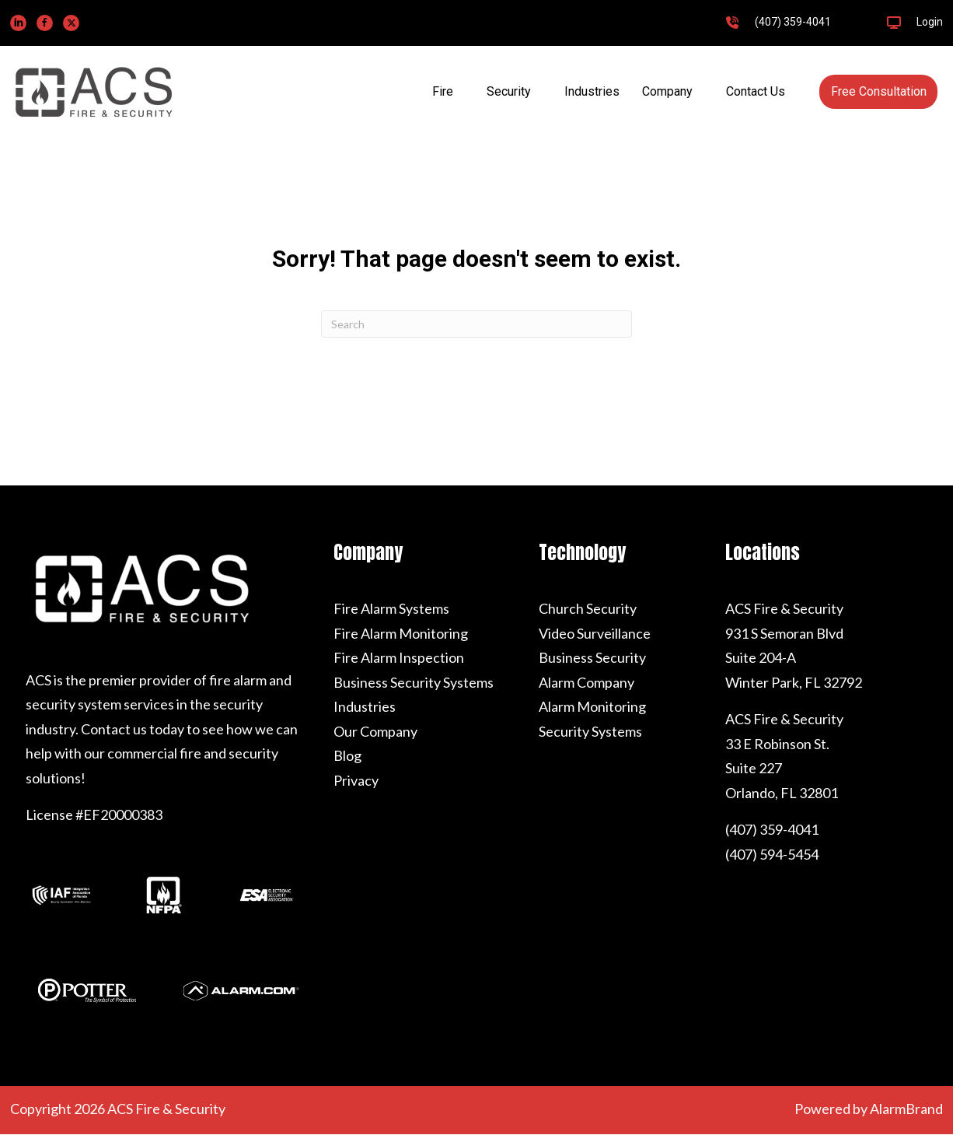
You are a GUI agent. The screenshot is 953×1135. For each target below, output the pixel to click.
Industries (364, 706)
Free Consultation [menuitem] (879, 91)
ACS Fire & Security (784, 608)
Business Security (592, 657)
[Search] (476, 324)
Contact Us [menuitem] (755, 91)
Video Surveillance (595, 633)
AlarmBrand (906, 1108)
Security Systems (590, 731)
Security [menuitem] (509, 91)
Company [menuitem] (667, 91)
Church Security (588, 608)
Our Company (375, 731)
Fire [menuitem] (442, 91)
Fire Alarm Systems (391, 608)
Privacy (356, 780)
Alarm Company (586, 682)
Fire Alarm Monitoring (400, 633)
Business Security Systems (413, 682)
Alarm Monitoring (592, 706)
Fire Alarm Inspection (398, 657)
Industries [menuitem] (592, 91)
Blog (347, 755)
